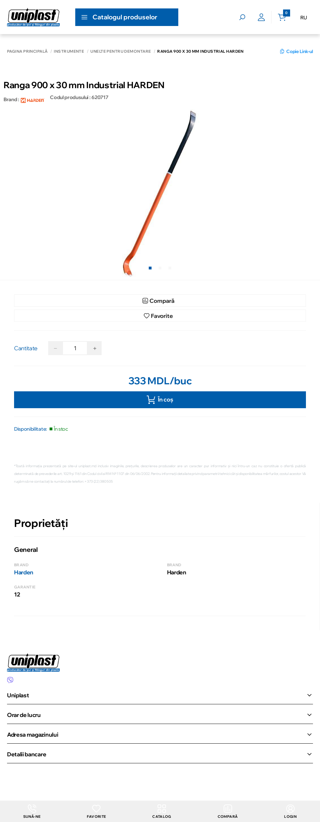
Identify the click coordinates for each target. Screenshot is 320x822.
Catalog (161, 811)
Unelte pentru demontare (120, 51)
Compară (227, 811)
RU (303, 17)
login (290, 811)
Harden (23, 572)
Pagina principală (27, 51)
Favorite (96, 811)
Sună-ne (32, 811)
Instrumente (69, 51)
